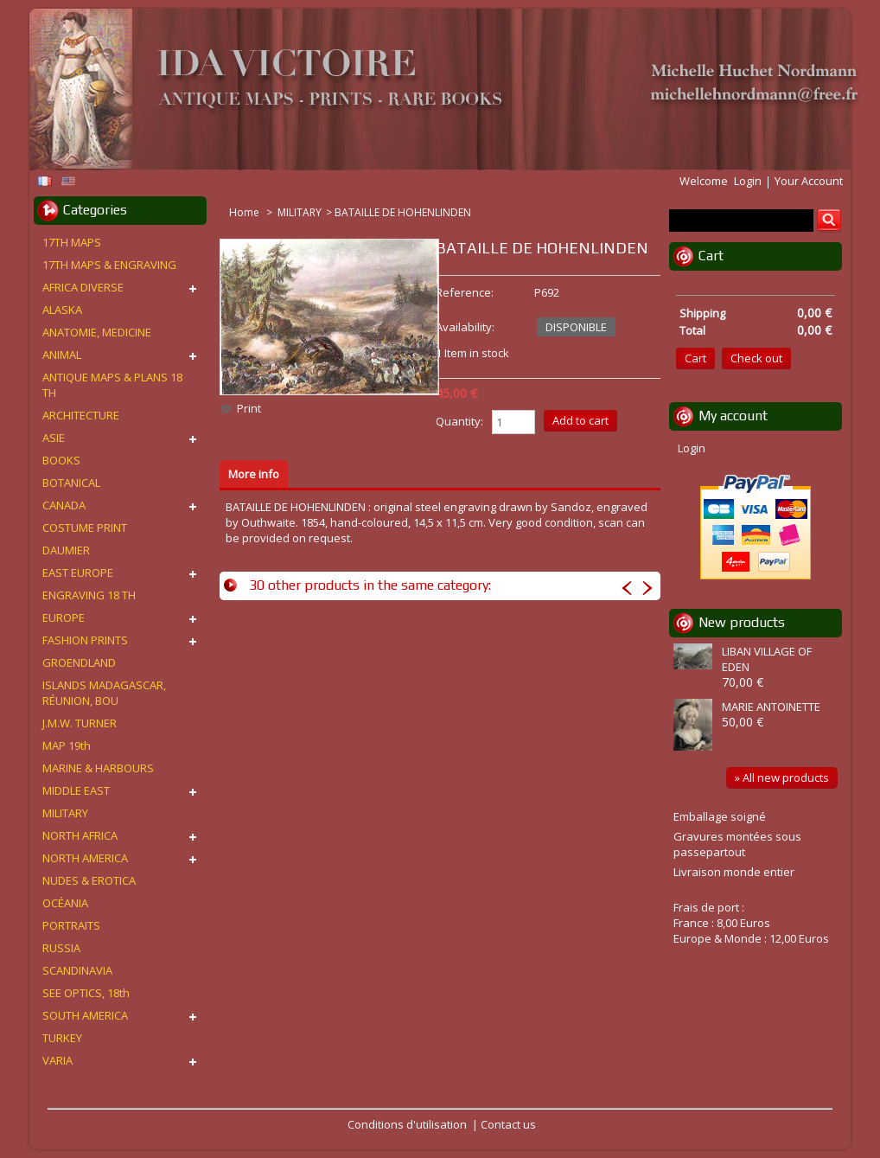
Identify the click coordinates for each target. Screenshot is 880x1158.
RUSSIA (61, 948)
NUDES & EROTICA (89, 880)
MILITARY (299, 212)
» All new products (782, 777)
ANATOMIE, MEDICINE (96, 332)
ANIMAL (61, 354)
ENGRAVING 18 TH (89, 595)
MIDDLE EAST (76, 790)
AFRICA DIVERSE (83, 287)
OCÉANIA (65, 903)
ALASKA (62, 309)
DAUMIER (66, 550)
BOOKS (61, 460)
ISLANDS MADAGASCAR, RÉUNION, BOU (104, 692)
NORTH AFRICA (80, 835)
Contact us (508, 1124)
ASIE (53, 437)
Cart (711, 255)
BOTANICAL (71, 482)
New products (741, 622)
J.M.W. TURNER (79, 723)
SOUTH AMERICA (85, 1015)
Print (249, 408)
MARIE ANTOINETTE (771, 706)
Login (748, 181)
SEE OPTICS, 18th (86, 993)
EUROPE (63, 617)
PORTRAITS (71, 925)
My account (733, 415)
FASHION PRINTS (85, 640)
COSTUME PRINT (84, 527)
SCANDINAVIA (77, 970)
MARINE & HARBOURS (98, 768)
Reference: (465, 292)
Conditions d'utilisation (407, 1124)
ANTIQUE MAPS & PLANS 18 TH (112, 384)
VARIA (57, 1060)
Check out (756, 358)
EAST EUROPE (77, 572)
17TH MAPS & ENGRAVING (109, 264)
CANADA (64, 505)
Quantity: (459, 421)
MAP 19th (66, 745)
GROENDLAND (79, 662)
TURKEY (62, 1038)
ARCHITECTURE (80, 415)
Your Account (809, 181)
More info (253, 474)
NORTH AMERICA (85, 858)
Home (245, 212)
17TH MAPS (71, 242)
